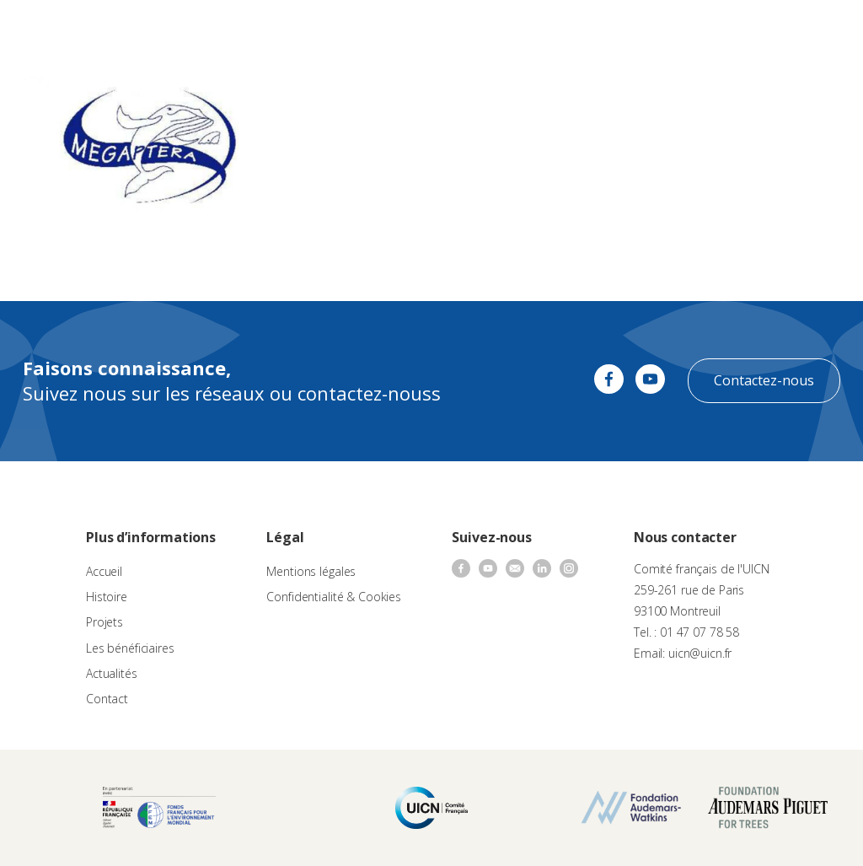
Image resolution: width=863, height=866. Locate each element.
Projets (104, 622)
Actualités (111, 673)
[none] (783, 30)
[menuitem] (783, 30)
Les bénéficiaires (130, 648)
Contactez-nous (764, 380)
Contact (107, 699)
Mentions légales (311, 571)
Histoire (106, 597)
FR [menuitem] (776, 29)
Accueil (104, 571)
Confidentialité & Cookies (333, 597)
